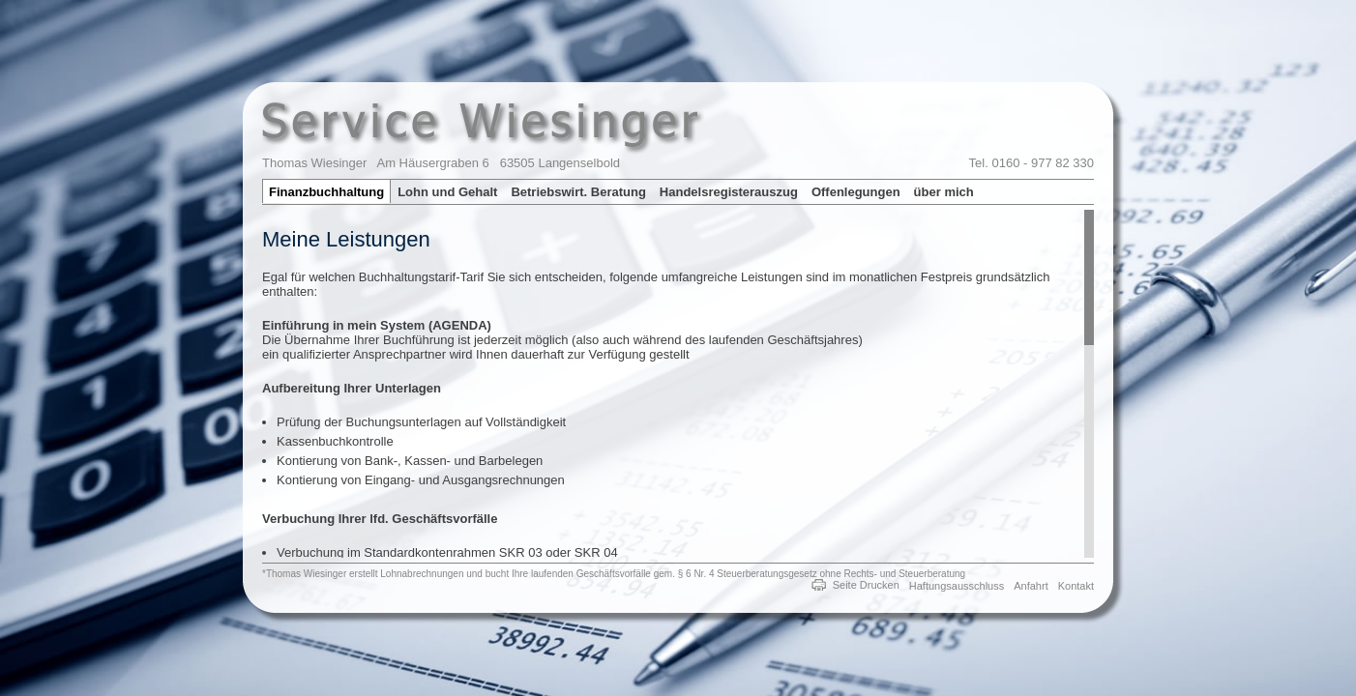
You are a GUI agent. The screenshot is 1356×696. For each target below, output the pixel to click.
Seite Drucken (866, 585)
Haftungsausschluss (956, 586)
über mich (944, 192)
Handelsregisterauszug (729, 192)
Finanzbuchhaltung (326, 192)
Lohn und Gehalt (447, 192)
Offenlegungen (855, 192)
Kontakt (1076, 586)
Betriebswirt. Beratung (578, 192)
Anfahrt (1030, 586)
